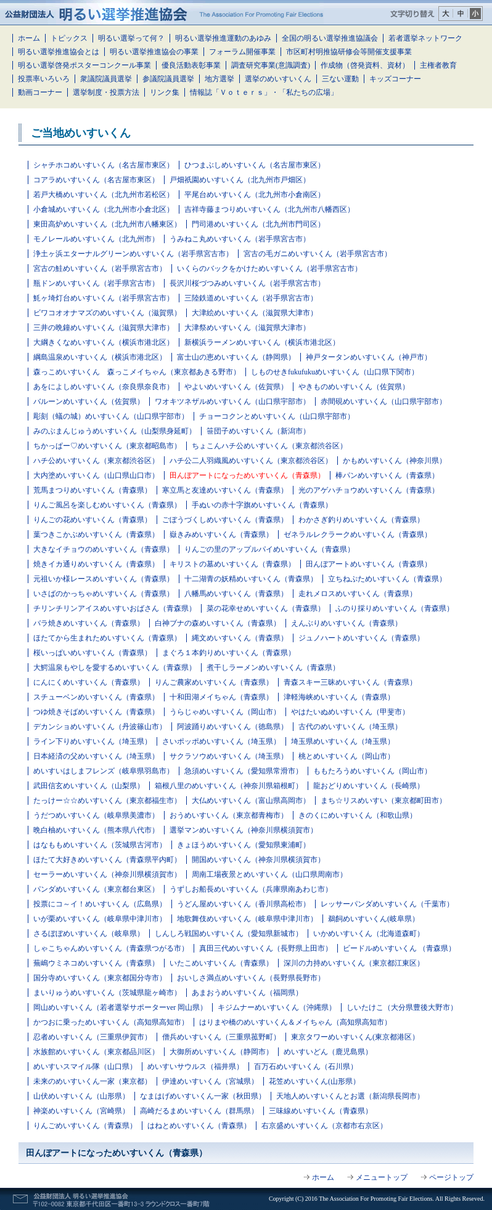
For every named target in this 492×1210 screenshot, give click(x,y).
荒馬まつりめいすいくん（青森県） (92, 490)
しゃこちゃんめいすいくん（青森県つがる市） (111, 948)
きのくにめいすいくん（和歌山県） (357, 815)
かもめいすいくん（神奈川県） (394, 460)
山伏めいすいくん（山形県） (81, 1096)
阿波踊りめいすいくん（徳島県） (232, 726)
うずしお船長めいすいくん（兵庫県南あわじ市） (251, 889)
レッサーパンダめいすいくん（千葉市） (387, 904)
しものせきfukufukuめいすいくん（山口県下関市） (335, 372)
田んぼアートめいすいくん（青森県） (369, 564)
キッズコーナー (395, 79)
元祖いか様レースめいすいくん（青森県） (103, 579)
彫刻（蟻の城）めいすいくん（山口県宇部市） (111, 416)
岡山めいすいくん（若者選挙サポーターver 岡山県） (120, 1007)
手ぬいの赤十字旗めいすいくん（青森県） (262, 505)
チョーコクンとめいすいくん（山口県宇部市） (277, 416)
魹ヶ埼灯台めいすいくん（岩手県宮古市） (103, 298)
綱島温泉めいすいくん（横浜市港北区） (99, 357)
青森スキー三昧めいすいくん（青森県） (350, 682)
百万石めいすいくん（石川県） (306, 1066)
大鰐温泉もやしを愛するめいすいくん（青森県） (114, 667)
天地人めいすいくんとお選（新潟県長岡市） (350, 1096)
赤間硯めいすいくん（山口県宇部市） (383, 401)
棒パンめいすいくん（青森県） (387, 475)
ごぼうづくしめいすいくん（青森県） (225, 519)
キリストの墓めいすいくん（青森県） (232, 564)
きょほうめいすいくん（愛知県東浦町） (243, 845)
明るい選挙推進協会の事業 (154, 51)
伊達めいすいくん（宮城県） (210, 1081)
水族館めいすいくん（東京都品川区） (96, 1051)
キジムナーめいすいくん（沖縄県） (277, 1007)
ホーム (29, 38)
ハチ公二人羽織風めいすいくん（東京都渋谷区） (251, 460)
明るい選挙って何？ (131, 38)
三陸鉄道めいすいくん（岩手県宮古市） (251, 298)
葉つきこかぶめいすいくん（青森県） (96, 534)
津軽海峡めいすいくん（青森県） (339, 697)
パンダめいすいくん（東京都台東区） (96, 889)
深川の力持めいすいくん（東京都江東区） (354, 963)
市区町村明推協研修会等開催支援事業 (349, 51)
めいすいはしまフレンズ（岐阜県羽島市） (103, 771)
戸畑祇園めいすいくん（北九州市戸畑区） (240, 179)
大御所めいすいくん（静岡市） (221, 1051)
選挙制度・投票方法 (106, 92)
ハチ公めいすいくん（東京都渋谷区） (96, 460)
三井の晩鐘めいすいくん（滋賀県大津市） (103, 327)
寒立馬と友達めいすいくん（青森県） (225, 490)
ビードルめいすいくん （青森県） (399, 948)
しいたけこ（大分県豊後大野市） (401, 1007)
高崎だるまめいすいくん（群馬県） (199, 1111)
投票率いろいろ (44, 79)
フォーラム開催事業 (242, 51)
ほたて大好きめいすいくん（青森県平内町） (107, 859)
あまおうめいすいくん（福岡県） (247, 992)
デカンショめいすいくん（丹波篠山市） (99, 726)
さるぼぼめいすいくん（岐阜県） (88, 933)
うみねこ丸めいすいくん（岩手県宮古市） (240, 239)
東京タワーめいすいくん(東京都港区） (355, 1037)
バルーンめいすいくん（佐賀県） (88, 401)
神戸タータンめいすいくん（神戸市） (369, 357)
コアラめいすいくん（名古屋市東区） (96, 179)
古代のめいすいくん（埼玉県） (350, 726)
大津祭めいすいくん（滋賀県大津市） (247, 327)
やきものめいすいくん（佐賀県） (353, 386)
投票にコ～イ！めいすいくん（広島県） (99, 904)
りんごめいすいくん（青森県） (85, 1125)
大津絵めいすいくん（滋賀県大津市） (255, 313)
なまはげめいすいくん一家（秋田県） (203, 1096)
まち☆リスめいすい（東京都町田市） (383, 800)
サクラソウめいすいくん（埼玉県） (229, 756)
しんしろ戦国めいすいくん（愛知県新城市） (229, 933)
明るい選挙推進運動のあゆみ (223, 38)
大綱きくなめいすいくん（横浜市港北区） (103, 342)
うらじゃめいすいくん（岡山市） (225, 712)
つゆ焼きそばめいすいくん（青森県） (96, 712)
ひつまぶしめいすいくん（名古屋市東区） (254, 165)
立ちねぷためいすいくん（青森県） (387, 579)
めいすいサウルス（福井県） (195, 1066)
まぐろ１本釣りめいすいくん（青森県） (228, 652)
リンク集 (164, 92)
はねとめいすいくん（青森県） (199, 1125)
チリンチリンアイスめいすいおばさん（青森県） (114, 608)
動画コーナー (40, 92)
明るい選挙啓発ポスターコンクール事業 (84, 65)
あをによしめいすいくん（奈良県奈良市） (103, 386)
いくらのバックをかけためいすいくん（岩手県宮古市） (269, 268)
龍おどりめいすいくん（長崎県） (368, 785)
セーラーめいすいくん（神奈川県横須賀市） (107, 874)
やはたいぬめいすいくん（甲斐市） (350, 712)
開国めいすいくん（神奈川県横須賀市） (258, 859)
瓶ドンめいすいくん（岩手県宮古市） (96, 283)
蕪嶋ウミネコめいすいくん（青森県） (96, 963)
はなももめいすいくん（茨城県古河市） (99, 845)
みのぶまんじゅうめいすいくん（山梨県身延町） (114, 431)
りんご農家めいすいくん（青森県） (214, 682)
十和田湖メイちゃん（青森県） (221, 697)
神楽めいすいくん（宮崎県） (81, 1111)
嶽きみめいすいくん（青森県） (221, 534)
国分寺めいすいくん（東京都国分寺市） (99, 978)
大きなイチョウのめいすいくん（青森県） (103, 549)
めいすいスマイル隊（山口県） (85, 1066)
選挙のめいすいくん (278, 79)
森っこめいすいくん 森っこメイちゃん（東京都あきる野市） (136, 372)
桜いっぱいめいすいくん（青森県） (92, 652)
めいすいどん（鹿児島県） (328, 1051)
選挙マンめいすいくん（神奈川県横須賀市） (244, 830)
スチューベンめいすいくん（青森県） (96, 697)
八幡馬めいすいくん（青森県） (236, 593)
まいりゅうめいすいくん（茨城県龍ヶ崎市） (107, 992)
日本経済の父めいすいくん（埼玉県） (96, 756)
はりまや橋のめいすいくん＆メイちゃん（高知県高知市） (295, 1022)
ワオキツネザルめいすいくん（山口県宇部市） (232, 401)
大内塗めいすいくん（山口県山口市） (96, 475)
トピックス (69, 38)
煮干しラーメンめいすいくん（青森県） (273, 667)
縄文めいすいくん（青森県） (240, 638)
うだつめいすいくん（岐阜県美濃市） (96, 815)
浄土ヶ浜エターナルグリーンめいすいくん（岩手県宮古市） (133, 253)
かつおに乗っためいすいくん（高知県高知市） (111, 1022)
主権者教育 (438, 65)
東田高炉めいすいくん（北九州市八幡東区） (107, 224)
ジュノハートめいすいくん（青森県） (361, 638)
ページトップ (451, 1177)
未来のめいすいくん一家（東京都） (92, 1081)
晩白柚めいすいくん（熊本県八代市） (96, 830)
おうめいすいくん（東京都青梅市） (229, 815)
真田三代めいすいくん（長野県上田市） (265, 948)
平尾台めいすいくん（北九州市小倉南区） (254, 194)
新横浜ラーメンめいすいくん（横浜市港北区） (262, 342)
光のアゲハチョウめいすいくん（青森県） (368, 490)
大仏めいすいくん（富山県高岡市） (251, 800)
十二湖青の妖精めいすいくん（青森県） (251, 579)
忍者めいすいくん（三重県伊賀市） (92, 1037)
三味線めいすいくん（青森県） (320, 1111)
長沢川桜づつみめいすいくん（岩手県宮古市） (247, 283)
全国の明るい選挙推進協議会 (330, 38)
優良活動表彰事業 (191, 65)
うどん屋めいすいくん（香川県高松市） (243, 904)
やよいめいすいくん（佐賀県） (236, 386)
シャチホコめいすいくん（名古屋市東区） (103, 165)
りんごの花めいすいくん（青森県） (92, 519)
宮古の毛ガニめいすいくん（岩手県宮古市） (318, 253)
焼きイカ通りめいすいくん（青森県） (96, 564)
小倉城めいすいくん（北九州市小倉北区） (103, 209)
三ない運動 (340, 79)
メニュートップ (382, 1177)
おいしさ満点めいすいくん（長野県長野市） (251, 978)
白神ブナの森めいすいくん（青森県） (218, 623)
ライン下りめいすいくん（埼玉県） (92, 741)
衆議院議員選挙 (106, 79)
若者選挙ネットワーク (425, 38)
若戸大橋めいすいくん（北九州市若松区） (103, 194)
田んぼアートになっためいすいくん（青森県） (247, 475)
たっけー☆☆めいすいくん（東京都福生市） (107, 800)
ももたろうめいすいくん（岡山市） (372, 771)
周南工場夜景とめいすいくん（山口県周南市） (269, 874)
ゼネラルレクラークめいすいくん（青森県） (358, 534)
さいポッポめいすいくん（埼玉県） (221, 741)
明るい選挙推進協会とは (58, 51)
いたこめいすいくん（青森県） (221, 963)
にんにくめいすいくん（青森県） (88, 682)
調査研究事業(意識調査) (270, 65)
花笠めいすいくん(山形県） (314, 1081)
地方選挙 (219, 79)
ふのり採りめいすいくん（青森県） (394, 608)
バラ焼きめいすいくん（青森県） (88, 623)
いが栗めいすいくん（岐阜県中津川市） (99, 918)
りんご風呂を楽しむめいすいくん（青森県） (107, 505)
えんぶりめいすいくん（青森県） (346, 623)
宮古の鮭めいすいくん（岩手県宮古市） (99, 268)
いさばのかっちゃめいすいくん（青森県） (103, 593)
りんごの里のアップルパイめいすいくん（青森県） (269, 549)
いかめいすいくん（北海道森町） (368, 933)
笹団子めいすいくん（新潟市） (258, 431)
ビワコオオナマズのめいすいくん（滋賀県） (107, 313)
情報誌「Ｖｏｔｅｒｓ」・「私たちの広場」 (264, 92)
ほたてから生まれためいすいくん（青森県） (107, 638)
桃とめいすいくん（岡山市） (346, 756)
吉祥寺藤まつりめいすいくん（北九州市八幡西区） (269, 209)
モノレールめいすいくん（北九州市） (96, 239)
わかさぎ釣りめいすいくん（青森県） (361, 519)
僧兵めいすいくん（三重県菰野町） (221, 1037)
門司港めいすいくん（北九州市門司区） (258, 224)
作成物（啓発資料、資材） (365, 65)
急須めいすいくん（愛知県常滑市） (243, 771)
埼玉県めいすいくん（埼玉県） (343, 741)
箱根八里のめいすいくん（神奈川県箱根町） (229, 785)
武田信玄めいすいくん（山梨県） (88, 785)
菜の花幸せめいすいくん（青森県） (266, 608)
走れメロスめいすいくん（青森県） (357, 593)
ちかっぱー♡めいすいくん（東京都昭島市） (107, 446)
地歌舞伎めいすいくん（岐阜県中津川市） (247, 918)
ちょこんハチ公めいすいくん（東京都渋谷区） (269, 446)
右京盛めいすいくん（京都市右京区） (324, 1125)
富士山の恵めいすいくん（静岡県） (236, 357)
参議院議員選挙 (168, 79)
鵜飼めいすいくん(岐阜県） (373, 918)
